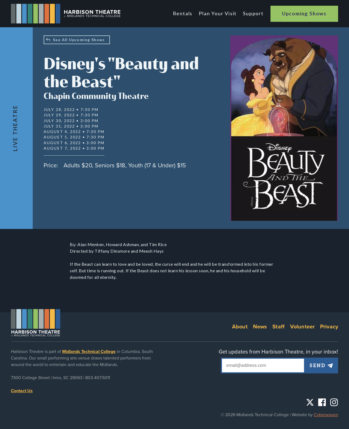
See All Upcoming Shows (79, 39)
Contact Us (22, 391)
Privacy (329, 327)
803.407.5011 (97, 377)
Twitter (310, 402)
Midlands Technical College (89, 351)
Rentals (183, 13)
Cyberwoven (326, 415)
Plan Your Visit (218, 13)
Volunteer (302, 327)
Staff (278, 327)
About (240, 327)
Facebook (322, 402)
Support (253, 13)
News (260, 327)
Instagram (334, 402)
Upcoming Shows (304, 14)
